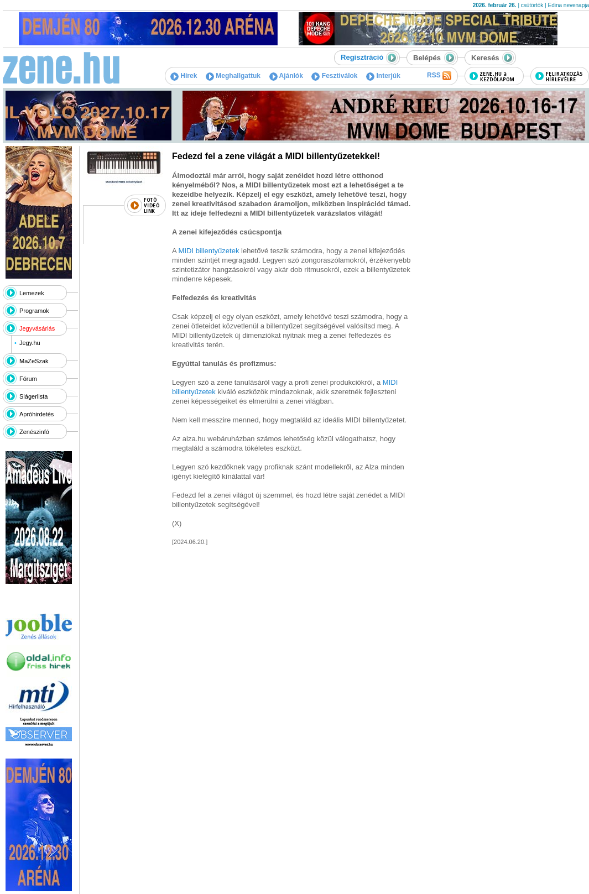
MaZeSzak (34, 361)
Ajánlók (286, 76)
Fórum (28, 378)
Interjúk (383, 76)
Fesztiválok (334, 76)
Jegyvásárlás (37, 328)
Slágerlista (33, 396)
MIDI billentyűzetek (209, 251)
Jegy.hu (29, 342)
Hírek (183, 76)
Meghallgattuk (233, 76)
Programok (34, 310)
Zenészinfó (34, 431)
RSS (439, 75)
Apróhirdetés (36, 414)
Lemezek (31, 293)
